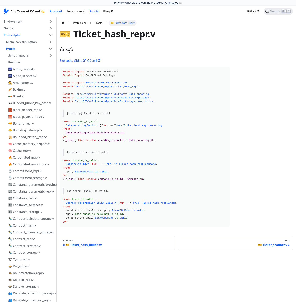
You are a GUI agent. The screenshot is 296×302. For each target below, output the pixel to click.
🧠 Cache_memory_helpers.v (29, 144)
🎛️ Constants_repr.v (22, 198)
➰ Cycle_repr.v (19, 259)
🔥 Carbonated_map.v (24, 157)
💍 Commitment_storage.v (27, 178)
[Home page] (63, 23)
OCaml (93, 61)
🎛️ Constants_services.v (25, 205)
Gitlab (253, 11)
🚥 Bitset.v (16, 96)
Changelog (171, 2)
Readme (14, 62)
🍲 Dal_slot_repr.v (21, 280)
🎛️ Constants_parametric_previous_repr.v (31, 185)
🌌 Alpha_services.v (22, 76)
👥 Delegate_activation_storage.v (31, 293)
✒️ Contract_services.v (24, 246)
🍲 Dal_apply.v (18, 266)
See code (66, 61)
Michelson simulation (21, 42)
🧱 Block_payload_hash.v (26, 117)
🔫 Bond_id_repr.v (21, 123)
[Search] (278, 11)
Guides (9, 28)
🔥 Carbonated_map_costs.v (28, 164)
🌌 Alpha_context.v (22, 69)
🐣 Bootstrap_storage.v (25, 130)
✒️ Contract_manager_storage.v (31, 232)
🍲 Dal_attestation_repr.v (26, 273)
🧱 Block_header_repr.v (25, 110)
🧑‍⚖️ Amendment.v (20, 83)
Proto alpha (12, 35)
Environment (75, 11)
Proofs (94, 11)
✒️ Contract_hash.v (22, 225)
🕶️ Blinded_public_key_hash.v (29, 103)
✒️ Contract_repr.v (21, 239)
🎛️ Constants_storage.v (25, 212)
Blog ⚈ (108, 11)
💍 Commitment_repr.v (24, 171)
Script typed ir (18, 55)
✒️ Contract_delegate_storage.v (31, 218)
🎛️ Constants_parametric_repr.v (31, 191)
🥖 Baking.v (16, 89)
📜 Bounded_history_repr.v (27, 137)
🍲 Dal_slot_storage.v (23, 286)
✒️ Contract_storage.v (24, 252)
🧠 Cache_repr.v (19, 151)
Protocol (56, 11)
